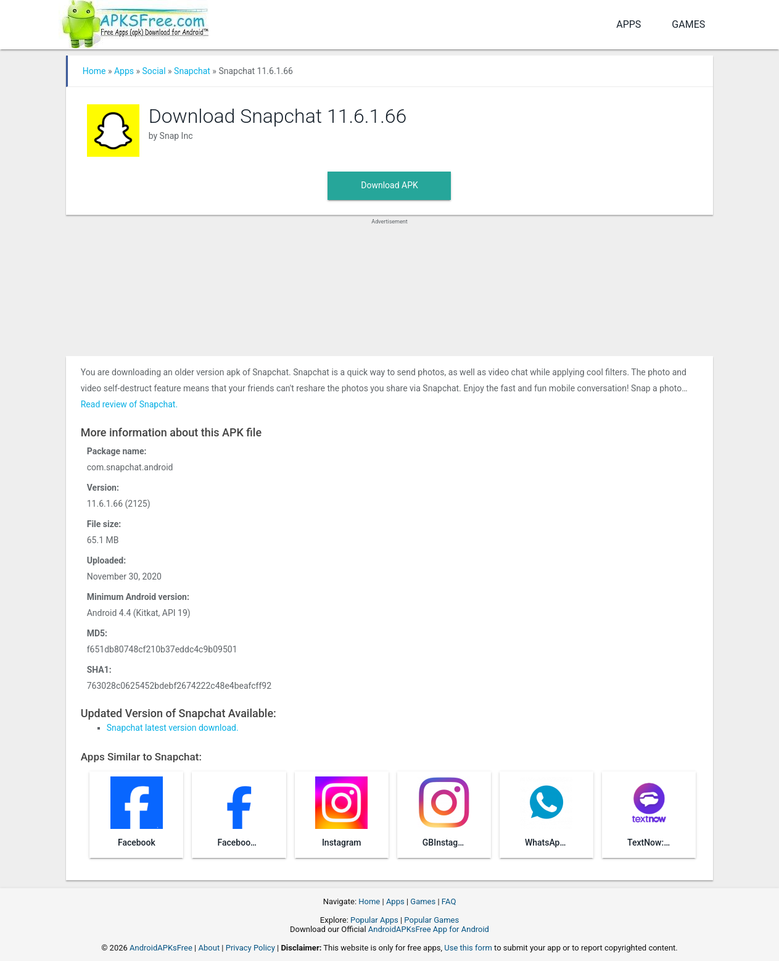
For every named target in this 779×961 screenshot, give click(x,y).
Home (94, 71)
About (209, 947)
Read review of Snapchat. (129, 404)
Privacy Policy (250, 947)
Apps (628, 24)
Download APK (389, 185)
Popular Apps (374, 920)
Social (154, 71)
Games (688, 24)
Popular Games (431, 920)
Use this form (468, 947)
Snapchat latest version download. (173, 728)
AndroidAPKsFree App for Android (428, 929)
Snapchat (192, 71)
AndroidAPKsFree (161, 947)
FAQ (449, 901)
